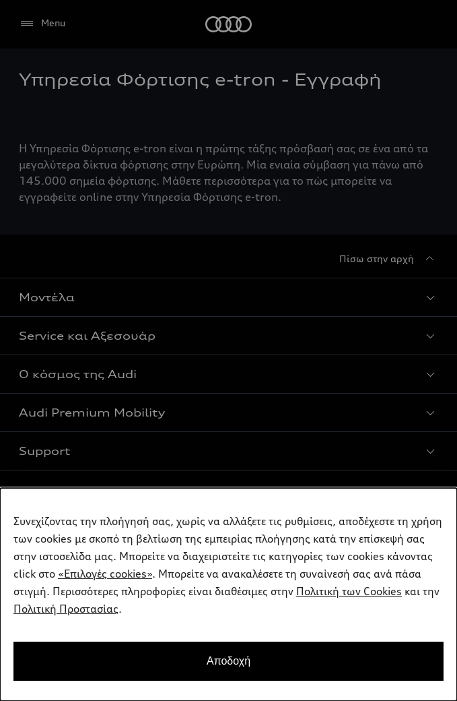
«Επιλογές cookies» (105, 573)
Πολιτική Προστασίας (65, 608)
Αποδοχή (228, 661)
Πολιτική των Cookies (349, 591)
